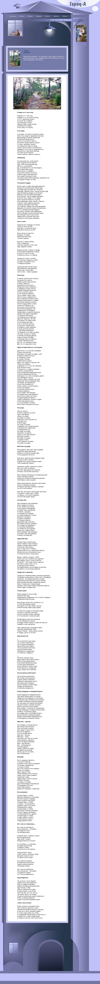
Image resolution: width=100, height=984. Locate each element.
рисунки (27, 52)
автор (80, 20)
